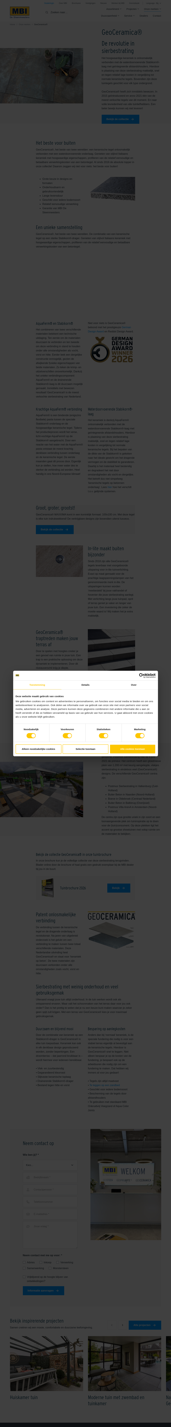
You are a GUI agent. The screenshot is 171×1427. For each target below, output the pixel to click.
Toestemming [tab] (37, 684)
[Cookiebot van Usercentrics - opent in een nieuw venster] (141, 675)
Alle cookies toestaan (132, 749)
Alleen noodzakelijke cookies (38, 749)
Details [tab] (86, 684)
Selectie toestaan (85, 749)
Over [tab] (134, 684)
